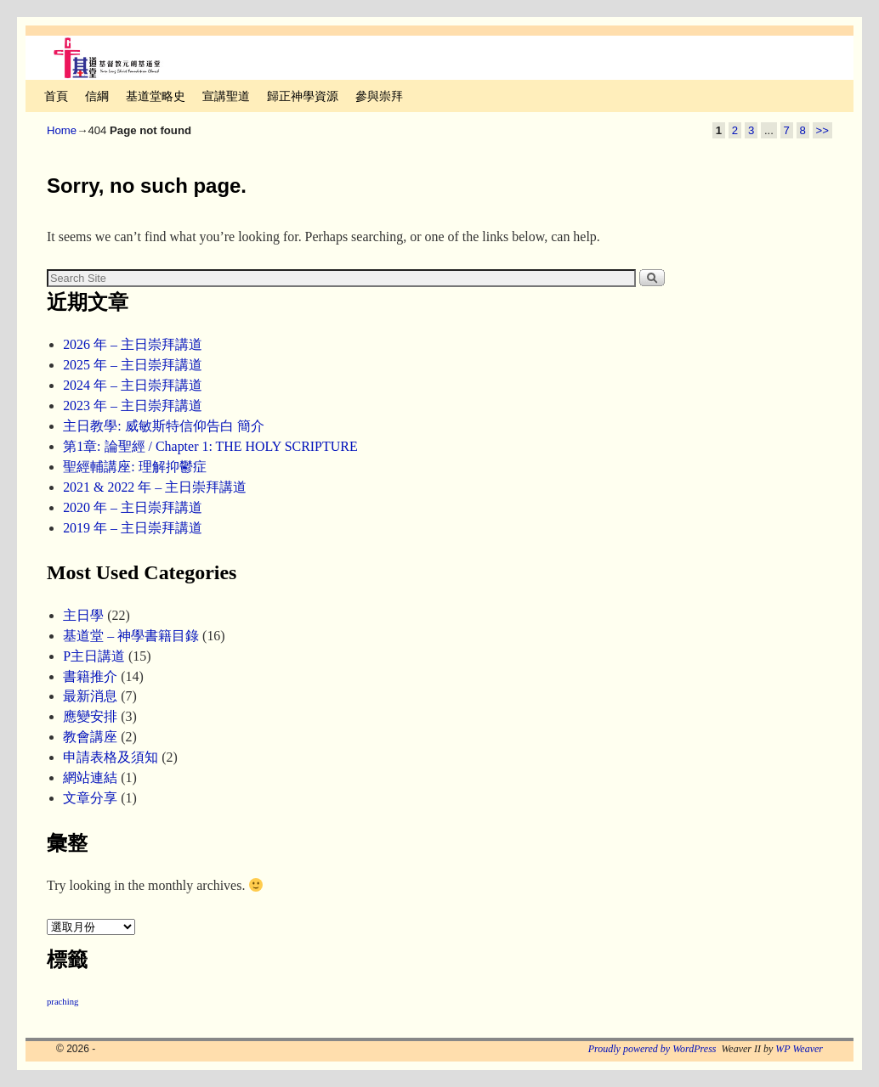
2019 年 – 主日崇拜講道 (132, 528)
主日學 (83, 615)
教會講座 (90, 736)
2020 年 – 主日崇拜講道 (132, 507)
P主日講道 (94, 656)
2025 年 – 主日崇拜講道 (132, 365)
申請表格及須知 (110, 757)
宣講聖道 (226, 96)
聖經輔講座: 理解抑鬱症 (134, 466)
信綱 (97, 96)
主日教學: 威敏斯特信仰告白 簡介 (163, 426)
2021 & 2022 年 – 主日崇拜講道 (155, 487)
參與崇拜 (379, 96)
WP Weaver (799, 1049)
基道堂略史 (155, 96)
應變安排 (90, 716)
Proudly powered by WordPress (652, 1049)
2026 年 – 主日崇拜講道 (132, 344)
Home (62, 130)
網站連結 (90, 777)
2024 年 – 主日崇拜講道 (132, 385)
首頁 (56, 96)
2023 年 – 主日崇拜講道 (132, 405)
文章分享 (90, 798)
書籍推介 (90, 676)
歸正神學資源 (302, 96)
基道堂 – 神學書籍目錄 (131, 635)
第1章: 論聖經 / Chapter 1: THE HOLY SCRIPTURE (210, 446)
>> (822, 130)
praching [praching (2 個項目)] (62, 1001)
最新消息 (90, 696)
